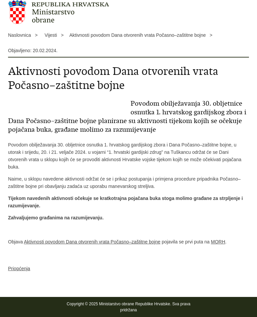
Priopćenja (19, 268)
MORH (218, 241)
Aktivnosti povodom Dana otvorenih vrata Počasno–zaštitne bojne (92, 241)
